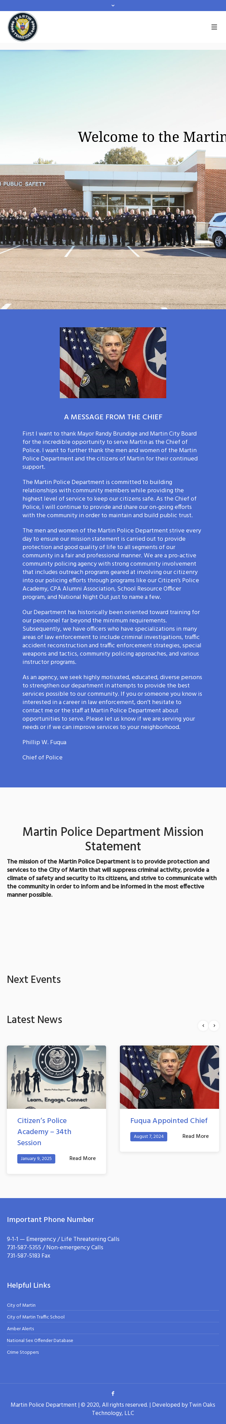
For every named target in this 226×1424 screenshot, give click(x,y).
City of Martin (21, 1305)
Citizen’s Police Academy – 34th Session (44, 1132)
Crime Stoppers (23, 1353)
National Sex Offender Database (40, 1341)
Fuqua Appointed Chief (169, 1121)
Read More (82, 1158)
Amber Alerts (20, 1329)
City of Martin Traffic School (36, 1317)
